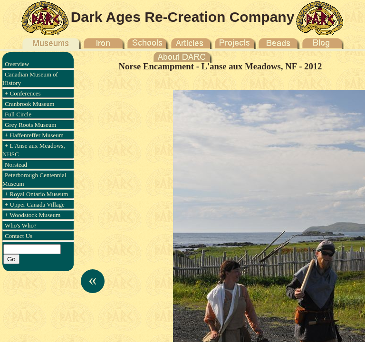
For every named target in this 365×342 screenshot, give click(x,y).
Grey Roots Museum (30, 124)
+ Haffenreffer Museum (34, 135)
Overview (17, 63)
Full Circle (18, 114)
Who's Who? (21, 225)
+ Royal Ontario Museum (36, 194)
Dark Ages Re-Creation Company (183, 17)
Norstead (16, 164)
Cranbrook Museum (29, 103)
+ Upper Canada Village (35, 204)
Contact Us (18, 235)
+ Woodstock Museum (32, 214)
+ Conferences (23, 93)
